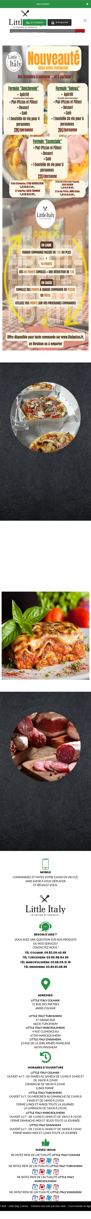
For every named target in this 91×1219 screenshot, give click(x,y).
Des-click (60, 1206)
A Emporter (59, 22)
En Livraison (34, 22)
